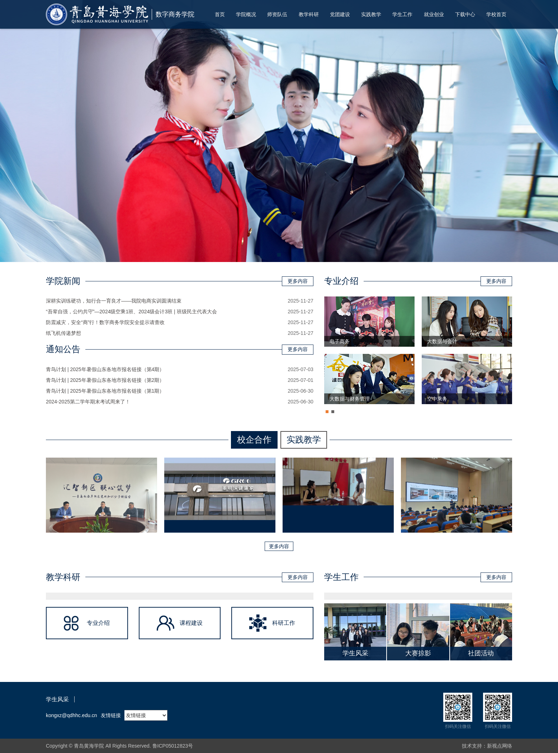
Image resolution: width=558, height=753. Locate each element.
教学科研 (309, 14)
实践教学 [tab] (304, 439)
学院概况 (246, 14)
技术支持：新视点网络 (487, 746)
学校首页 (496, 14)
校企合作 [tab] (254, 439)
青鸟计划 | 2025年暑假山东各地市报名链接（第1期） (105, 391)
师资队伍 (277, 14)
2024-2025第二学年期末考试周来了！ (88, 401)
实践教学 (371, 14)
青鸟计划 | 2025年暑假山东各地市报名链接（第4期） (105, 369)
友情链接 (111, 715)
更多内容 (298, 281)
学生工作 (402, 14)
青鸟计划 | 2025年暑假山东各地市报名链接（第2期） (105, 380)
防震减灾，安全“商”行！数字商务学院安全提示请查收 (105, 322)
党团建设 (340, 14)
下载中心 (465, 14)
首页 (220, 14)
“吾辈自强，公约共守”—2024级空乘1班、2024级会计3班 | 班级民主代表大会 (131, 311)
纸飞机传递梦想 (63, 333)
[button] (279, 255)
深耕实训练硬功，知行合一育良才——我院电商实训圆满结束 (113, 301)
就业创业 (434, 14)
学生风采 (57, 699)
